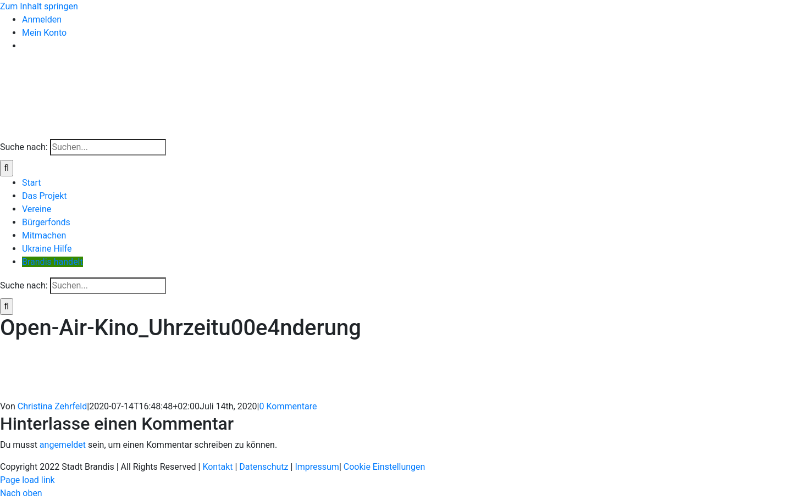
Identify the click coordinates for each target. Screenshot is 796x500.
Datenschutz (263, 467)
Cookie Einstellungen (384, 467)
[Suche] (6, 168)
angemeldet (63, 445)
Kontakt (217, 467)
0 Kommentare (288, 406)
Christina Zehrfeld (52, 406)
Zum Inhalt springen (39, 6)
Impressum (317, 467)
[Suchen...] (108, 147)
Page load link (27, 480)
